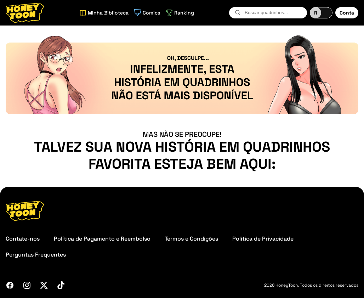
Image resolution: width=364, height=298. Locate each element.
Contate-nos (23, 238)
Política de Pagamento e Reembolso (102, 238)
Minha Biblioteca (104, 12)
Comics (147, 12)
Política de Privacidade (263, 238)
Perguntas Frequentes (36, 254)
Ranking (180, 12)
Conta (347, 13)
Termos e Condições (191, 238)
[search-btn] (237, 12)
